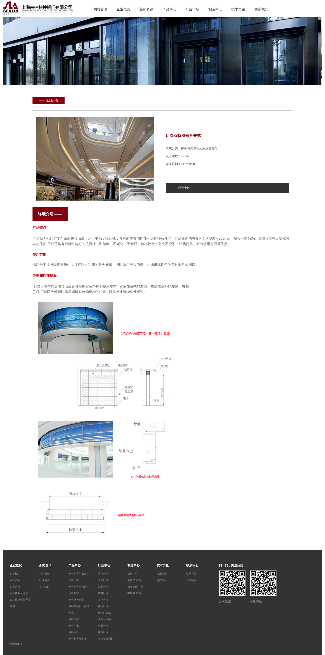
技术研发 (162, 573)
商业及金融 (104, 619)
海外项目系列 (106, 638)
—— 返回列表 (48, 100)
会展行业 (103, 625)
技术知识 (44, 586)
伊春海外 (73, 632)
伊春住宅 (73, 625)
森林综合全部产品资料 (20, 603)
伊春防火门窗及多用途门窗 (78, 577)
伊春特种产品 (76, 599)
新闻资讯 (146, 9)
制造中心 (215, 9)
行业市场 (192, 9)
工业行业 (103, 586)
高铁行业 (103, 580)
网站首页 (100, 9)
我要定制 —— (187, 188)
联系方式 (191, 573)
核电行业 (103, 593)
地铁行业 (103, 632)
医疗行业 (103, 573)
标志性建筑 (104, 612)
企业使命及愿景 (19, 593)
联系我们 (261, 9)
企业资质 (15, 580)
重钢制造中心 (135, 593)
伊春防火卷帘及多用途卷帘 (199, 148)
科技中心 (162, 580)
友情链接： (16, 643)
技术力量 (238, 9)
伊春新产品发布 (77, 638)
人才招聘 (191, 580)
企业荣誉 (15, 586)
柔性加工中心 (135, 580)
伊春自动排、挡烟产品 (78, 609)
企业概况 (123, 9)
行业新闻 (44, 580)
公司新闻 (44, 573)
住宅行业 (103, 606)
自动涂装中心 (135, 586)
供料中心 (132, 573)
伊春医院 (73, 619)
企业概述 (15, 573)
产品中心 (169, 9)
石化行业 (103, 599)
